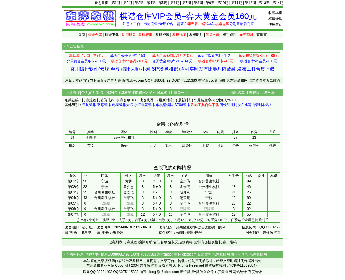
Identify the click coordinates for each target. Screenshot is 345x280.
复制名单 (160, 242)
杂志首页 (101, 3)
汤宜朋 (185, 198)
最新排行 (185, 100)
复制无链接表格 (180, 242)
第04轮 (73, 198)
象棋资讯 (162, 35)
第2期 (127, 3)
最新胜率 (204, 100)
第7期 (186, 3)
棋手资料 (230, 35)
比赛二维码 (228, 242)
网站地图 (93, 254)
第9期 (210, 3)
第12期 (250, 3)
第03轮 (73, 192)
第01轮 (73, 181)
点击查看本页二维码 (264, 80)
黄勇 (128, 181)
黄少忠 (128, 187)
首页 (81, 35)
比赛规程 (253, 93)
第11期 (236, 3)
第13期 (263, 3)
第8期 (198, 3)
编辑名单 (238, 93)
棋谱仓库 (275, 19)
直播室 (261, 35)
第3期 (139, 3)
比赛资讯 (104, 100)
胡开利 (185, 192)
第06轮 (73, 209)
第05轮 (73, 203)
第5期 (163, 3)
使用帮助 (275, 24)
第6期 (174, 3)
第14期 (277, 3)
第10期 (222, 3)
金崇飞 (185, 181)
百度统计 (255, 272)
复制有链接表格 (206, 242)
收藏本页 (275, 13)
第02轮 (73, 187)
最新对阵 (166, 100)
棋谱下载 (112, 35)
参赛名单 (123, 100)
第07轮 (73, 214)
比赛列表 (268, 93)
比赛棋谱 (147, 100)
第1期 (115, 3)
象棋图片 (196, 35)
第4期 (151, 3)
